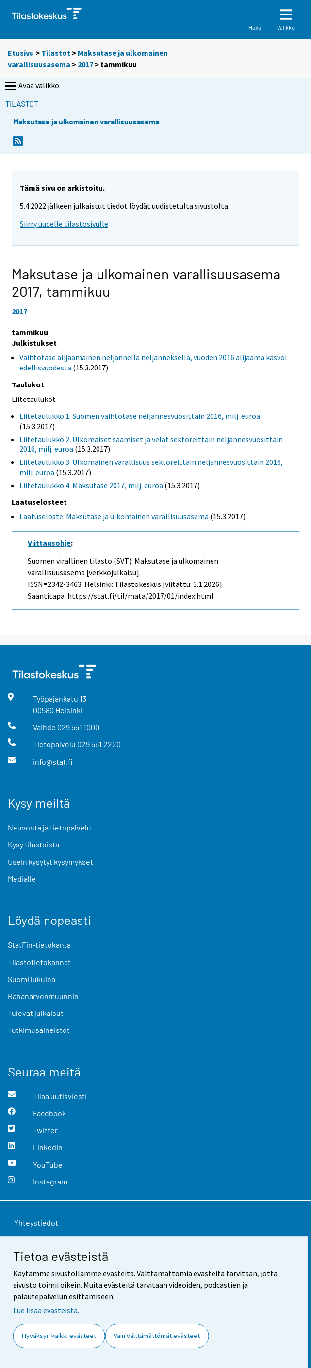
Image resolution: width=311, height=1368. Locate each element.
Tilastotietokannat (39, 962)
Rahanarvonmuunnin (43, 995)
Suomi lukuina (31, 979)
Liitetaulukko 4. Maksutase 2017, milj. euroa (91, 485)
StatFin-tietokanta (39, 944)
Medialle (22, 878)
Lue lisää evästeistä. (46, 1310)
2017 (85, 64)
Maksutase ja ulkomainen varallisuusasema (86, 121)
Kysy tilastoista (33, 844)
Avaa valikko (31, 86)
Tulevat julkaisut (36, 1012)
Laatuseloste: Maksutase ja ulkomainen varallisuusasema (114, 516)
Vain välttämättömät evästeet (157, 1335)
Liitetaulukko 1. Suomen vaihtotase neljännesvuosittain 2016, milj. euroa (139, 416)
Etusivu (21, 53)
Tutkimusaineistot (39, 1029)
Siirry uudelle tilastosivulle (64, 224)
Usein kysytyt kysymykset (50, 861)
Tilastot (55, 53)
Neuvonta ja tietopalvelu (49, 827)
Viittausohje (49, 543)
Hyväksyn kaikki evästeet (59, 1335)
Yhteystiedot (36, 1222)
